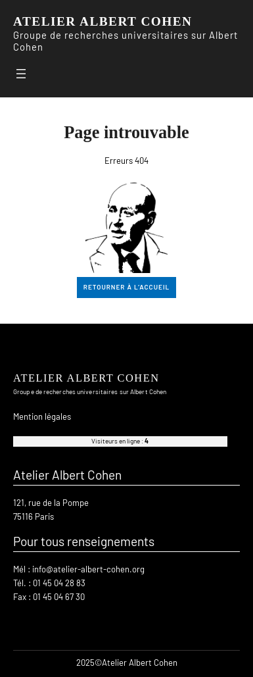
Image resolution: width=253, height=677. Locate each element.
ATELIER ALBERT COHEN (103, 21)
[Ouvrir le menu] (21, 74)
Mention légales (42, 416)
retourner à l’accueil (126, 287)
